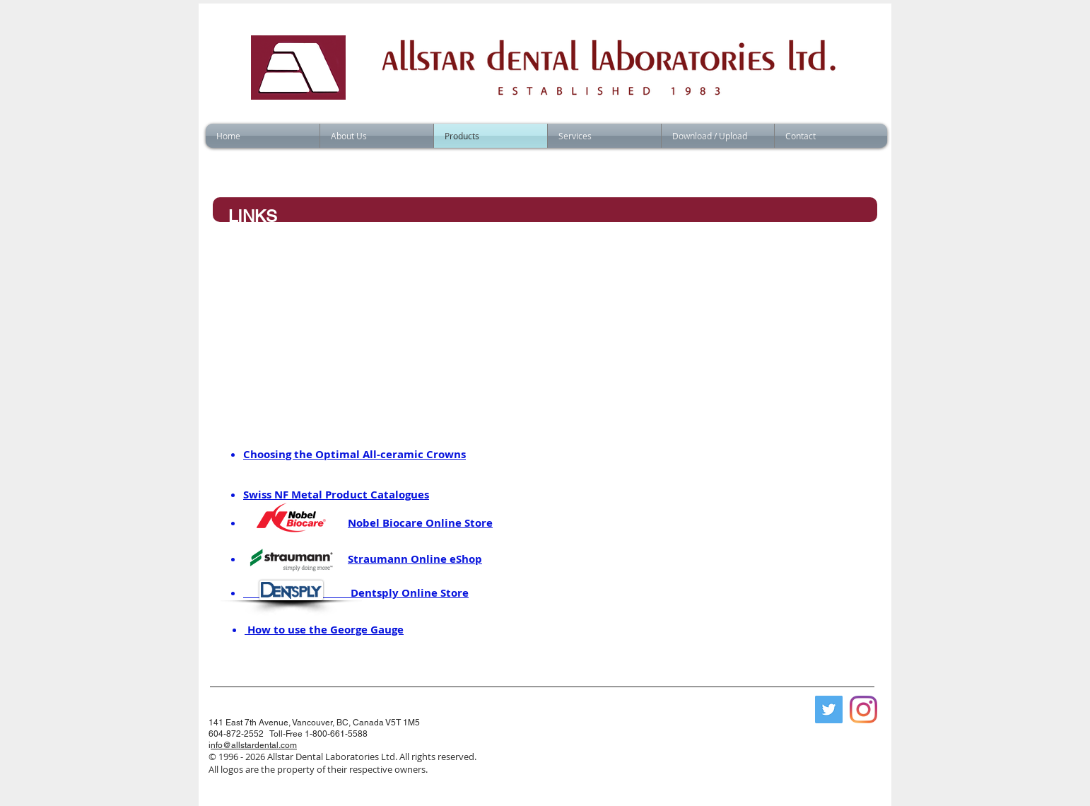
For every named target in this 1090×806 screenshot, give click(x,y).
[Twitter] (829, 709)
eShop (466, 558)
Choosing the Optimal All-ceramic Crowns (354, 454)
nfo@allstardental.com (254, 745)
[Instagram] (863, 709)
